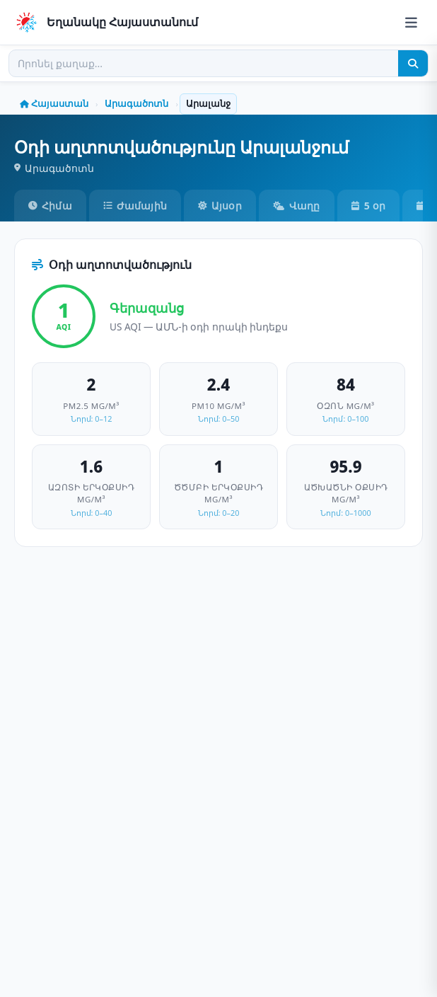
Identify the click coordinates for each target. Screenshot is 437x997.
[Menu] (411, 22)
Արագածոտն (136, 103)
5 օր (368, 205)
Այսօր (220, 205)
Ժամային (135, 205)
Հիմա (50, 205)
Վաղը (296, 205)
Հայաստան (54, 103)
